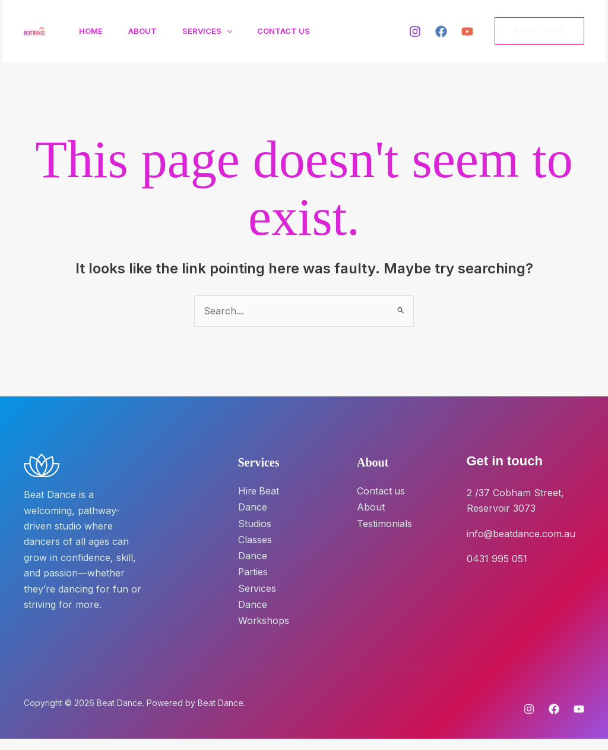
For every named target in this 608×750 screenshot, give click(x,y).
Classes (255, 538)
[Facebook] (441, 31)
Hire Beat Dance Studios (259, 506)
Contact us (381, 491)
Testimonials (384, 522)
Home (92, 31)
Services (215, 31)
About (147, 31)
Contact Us (294, 31)
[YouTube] (467, 31)
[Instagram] (415, 31)
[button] (234, 31)
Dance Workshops (261, 616)
